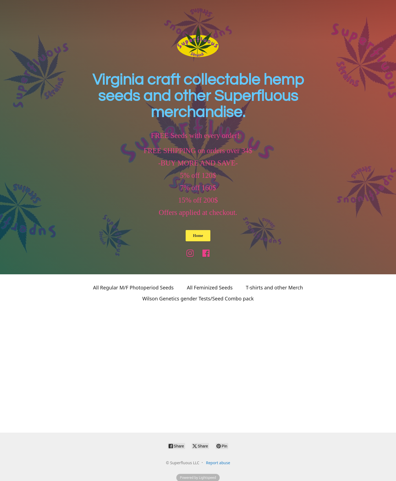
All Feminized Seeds (209, 287)
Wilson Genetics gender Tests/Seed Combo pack (198, 298)
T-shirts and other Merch (274, 287)
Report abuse (218, 462)
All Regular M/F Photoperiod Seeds (133, 287)
